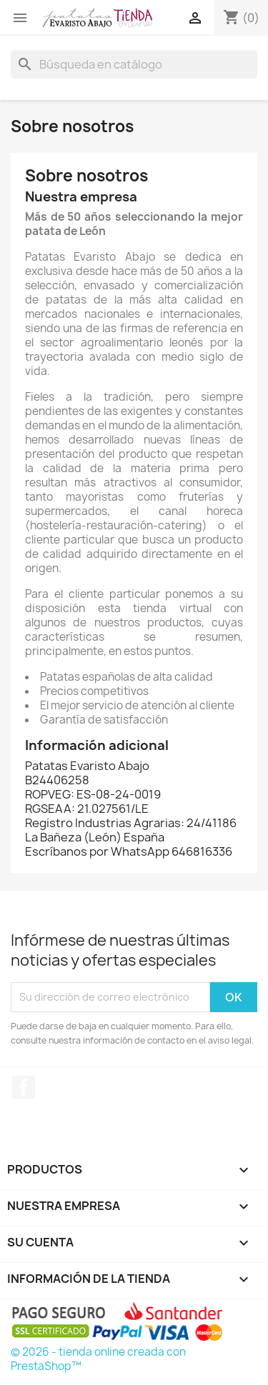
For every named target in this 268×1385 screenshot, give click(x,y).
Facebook (23, 1087)
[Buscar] (134, 64)
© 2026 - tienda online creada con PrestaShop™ (98, 1359)
